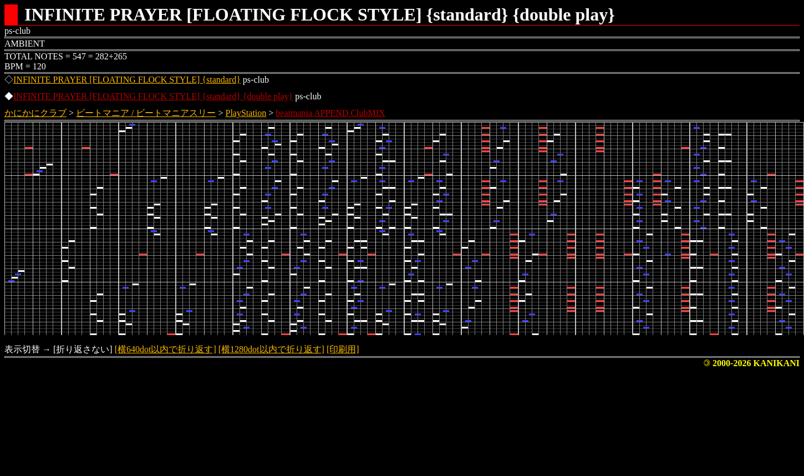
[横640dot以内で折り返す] (165, 349)
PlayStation (246, 113)
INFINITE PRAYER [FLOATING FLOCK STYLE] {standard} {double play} (153, 96)
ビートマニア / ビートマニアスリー (146, 113)
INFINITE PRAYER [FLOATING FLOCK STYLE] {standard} (127, 79)
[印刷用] (343, 349)
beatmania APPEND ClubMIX (330, 113)
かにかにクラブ (35, 113)
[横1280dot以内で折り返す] (271, 349)
